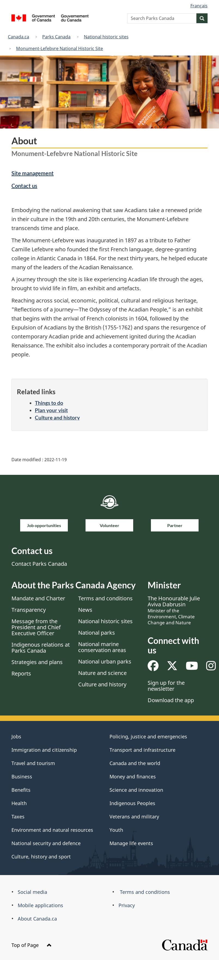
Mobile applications (40, 905)
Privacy (126, 905)
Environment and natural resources (52, 830)
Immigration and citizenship (44, 750)
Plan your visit (51, 410)
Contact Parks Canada (39, 563)
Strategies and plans (37, 662)
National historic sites (106, 37)
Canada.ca (18, 37)
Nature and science (102, 673)
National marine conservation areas (102, 647)
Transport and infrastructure (142, 750)
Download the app (171, 700)
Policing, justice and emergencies (148, 736)
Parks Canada (56, 37)
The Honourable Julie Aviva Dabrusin (174, 610)
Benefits (21, 790)
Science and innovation (136, 790)
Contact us (24, 185)
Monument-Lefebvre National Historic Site (59, 48)
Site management (32, 173)
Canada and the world (135, 763)
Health (19, 803)
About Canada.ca (37, 918)
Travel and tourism (33, 763)
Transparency (28, 609)
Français (199, 6)
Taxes (18, 816)
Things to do (49, 403)
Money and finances (133, 776)
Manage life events (131, 843)
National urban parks (104, 661)
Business (21, 776)
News (85, 609)
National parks (96, 632)
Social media (32, 892)
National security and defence (46, 843)
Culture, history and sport (41, 856)
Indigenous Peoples (132, 803)
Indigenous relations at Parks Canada (40, 647)
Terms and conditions (105, 598)
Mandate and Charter (38, 598)
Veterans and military (134, 816)
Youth (116, 830)
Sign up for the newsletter (166, 685)
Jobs (16, 736)
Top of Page (31, 945)
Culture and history (57, 417)
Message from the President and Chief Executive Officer (36, 627)
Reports (21, 673)
